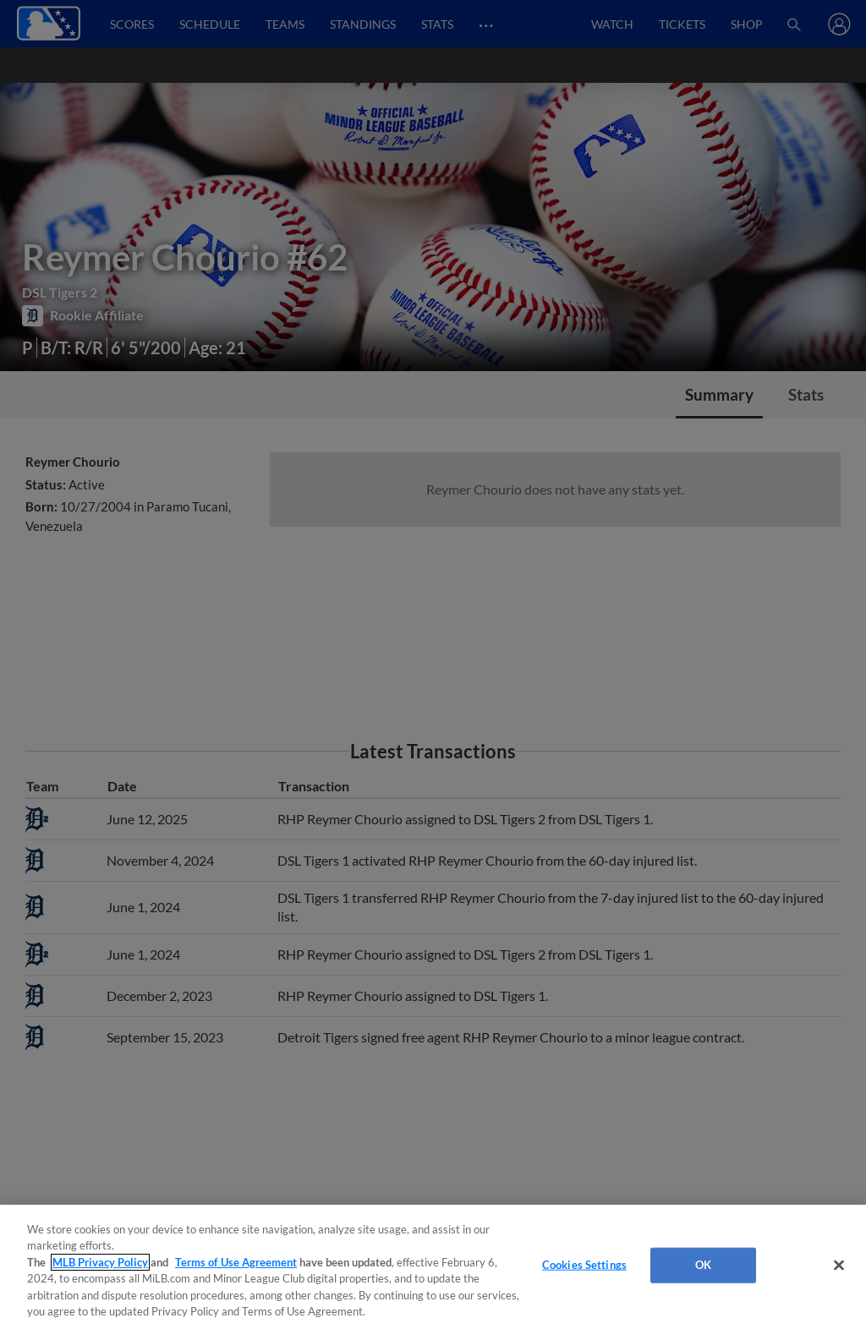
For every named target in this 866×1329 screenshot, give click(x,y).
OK (703, 1265)
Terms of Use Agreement (236, 1262)
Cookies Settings (584, 1265)
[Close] (839, 1265)
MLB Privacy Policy (100, 1262)
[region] (433, 1267)
